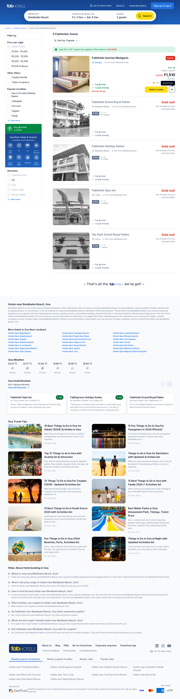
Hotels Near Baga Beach (19, 333)
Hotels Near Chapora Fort (73, 342)
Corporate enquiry (137, 6)
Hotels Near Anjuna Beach (20, 336)
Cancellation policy (88, 650)
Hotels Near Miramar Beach (125, 336)
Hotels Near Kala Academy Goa (76, 339)
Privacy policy (69, 650)
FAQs (66, 645)
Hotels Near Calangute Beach (75, 333)
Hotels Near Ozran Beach (19, 345)
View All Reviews (19, 387)
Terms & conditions (51, 650)
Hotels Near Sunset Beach (74, 345)
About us (120, 6)
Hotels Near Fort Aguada (124, 339)
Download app (128, 645)
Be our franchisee (82, 645)
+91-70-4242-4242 (100, 5)
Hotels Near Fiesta (121, 342)
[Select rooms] (156, 89)
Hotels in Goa (20, 28)
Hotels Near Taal (69, 351)
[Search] (145, 16)
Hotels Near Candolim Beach (126, 333)
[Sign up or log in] (162, 5)
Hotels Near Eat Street (123, 345)
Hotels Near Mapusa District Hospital (129, 351)
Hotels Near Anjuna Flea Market (22, 348)
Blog (57, 645)
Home (8, 28)
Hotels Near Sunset (71, 348)
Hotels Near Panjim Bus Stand (75, 336)
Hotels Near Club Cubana (19, 351)
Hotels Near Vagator (17, 339)
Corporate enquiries (106, 645)
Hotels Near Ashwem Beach (21, 342)
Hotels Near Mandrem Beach (126, 348)
